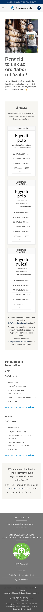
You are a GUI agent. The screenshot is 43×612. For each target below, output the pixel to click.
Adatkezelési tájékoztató (21, 597)
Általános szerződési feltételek (21, 599)
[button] (3, 8)
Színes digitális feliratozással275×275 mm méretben (21, 203)
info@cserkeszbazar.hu (18, 323)
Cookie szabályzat (22, 600)
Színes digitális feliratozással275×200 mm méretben (21, 271)
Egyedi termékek (21, 579)
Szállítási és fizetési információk (21, 575)
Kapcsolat (21, 571)
